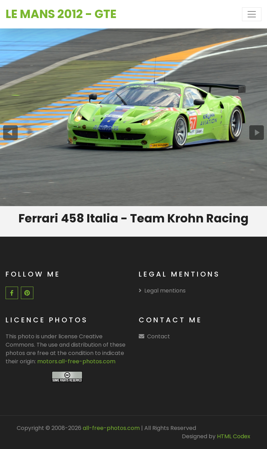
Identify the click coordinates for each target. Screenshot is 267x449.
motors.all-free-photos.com (76, 361)
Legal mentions (162, 291)
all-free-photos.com (110, 428)
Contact (158, 336)
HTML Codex (233, 436)
